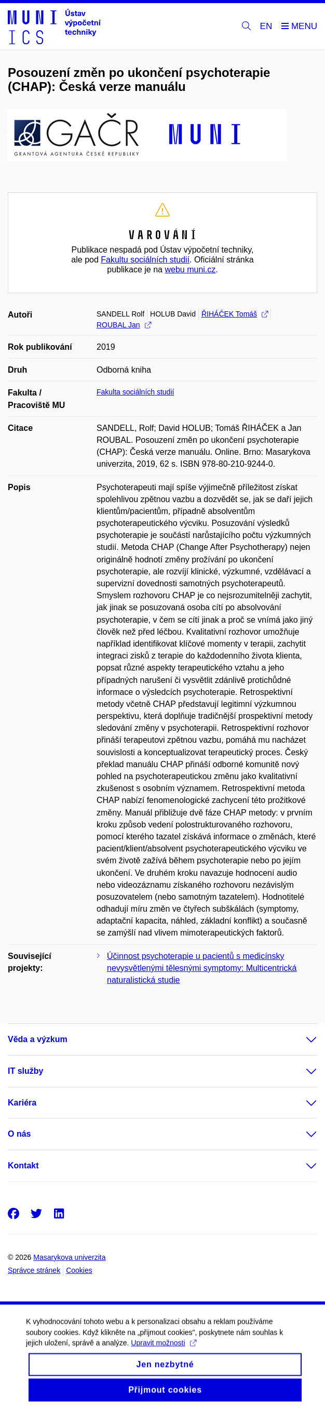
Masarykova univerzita (69, 1257)
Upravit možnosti (163, 1350)
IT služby (25, 1071)
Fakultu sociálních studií (145, 259)
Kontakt (23, 1165)
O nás (19, 1133)
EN (266, 26)
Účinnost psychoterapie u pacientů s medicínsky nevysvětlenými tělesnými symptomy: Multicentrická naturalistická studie (201, 968)
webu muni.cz (190, 269)
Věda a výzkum (37, 1039)
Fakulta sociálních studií (135, 392)
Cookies (79, 1270)
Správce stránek (34, 1270)
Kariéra (22, 1102)
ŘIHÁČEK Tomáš (234, 314)
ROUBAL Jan (124, 325)
